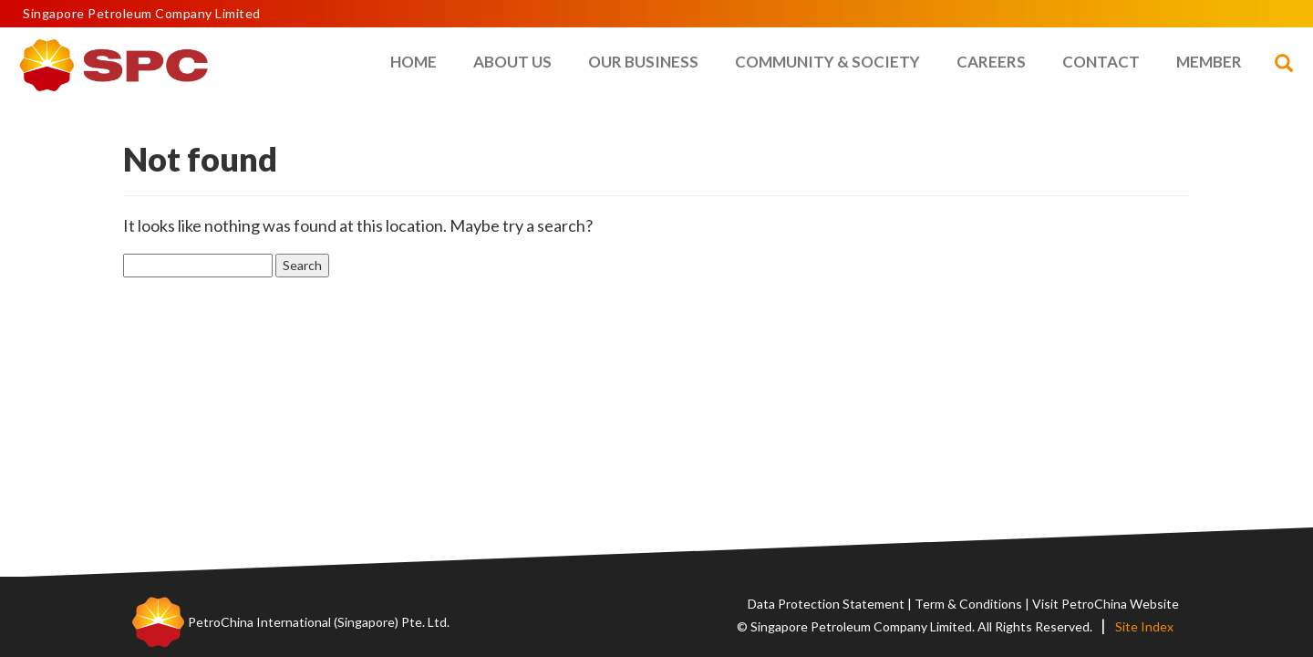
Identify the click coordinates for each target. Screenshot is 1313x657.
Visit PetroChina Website (1105, 603)
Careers (991, 61)
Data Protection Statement (826, 603)
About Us (512, 61)
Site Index (1144, 626)
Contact (1101, 61)
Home (413, 61)
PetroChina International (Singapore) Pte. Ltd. (319, 622)
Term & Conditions (968, 603)
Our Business (643, 61)
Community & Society (827, 61)
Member (1209, 61)
